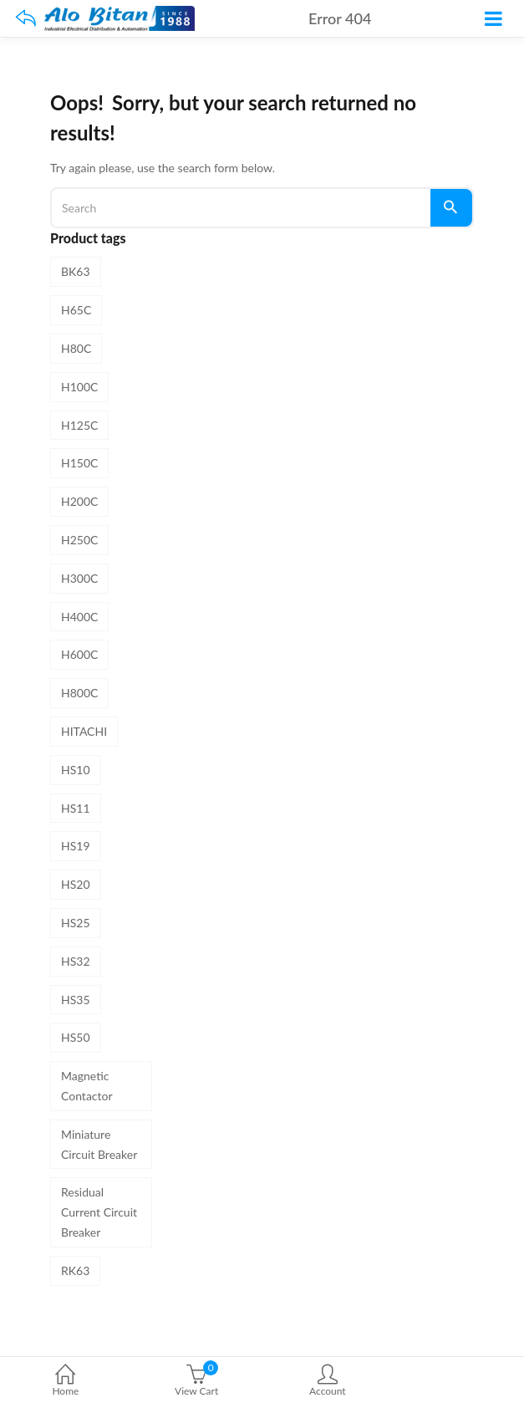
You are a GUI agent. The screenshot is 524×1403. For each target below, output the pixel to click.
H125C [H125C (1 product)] (79, 425)
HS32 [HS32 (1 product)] (75, 961)
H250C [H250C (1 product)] (79, 540)
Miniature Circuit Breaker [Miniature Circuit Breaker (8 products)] (99, 1144)
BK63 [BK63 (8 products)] (75, 271)
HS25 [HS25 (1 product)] (75, 923)
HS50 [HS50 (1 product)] (75, 1037)
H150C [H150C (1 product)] (79, 463)
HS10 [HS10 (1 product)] (75, 770)
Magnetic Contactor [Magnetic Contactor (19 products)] (87, 1086)
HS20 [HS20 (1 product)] (75, 884)
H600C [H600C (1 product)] (79, 654)
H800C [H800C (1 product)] (79, 693)
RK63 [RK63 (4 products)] (75, 1270)
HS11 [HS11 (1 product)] (75, 808)
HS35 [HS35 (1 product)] (75, 999)
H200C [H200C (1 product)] (79, 501)
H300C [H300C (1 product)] (79, 578)
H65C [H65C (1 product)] (76, 310)
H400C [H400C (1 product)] (79, 617)
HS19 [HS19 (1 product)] (75, 846)
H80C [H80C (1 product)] (76, 348)
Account (328, 1381)
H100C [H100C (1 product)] (79, 387)
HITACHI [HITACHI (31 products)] (84, 731)
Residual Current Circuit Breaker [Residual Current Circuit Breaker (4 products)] (99, 1212)
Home (65, 1381)
